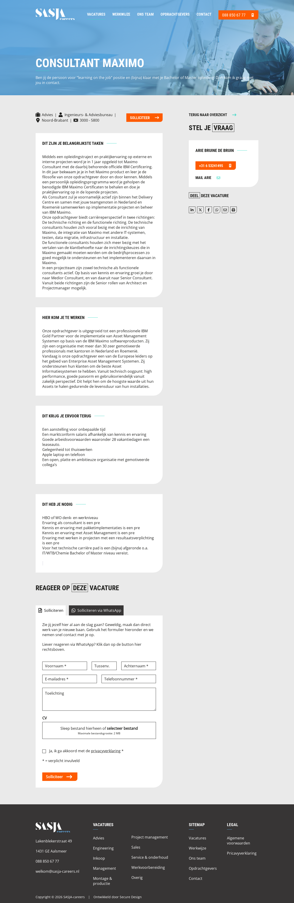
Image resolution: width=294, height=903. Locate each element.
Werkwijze (121, 14)
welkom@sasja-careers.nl (57, 871)
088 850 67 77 (47, 861)
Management (104, 868)
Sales (135, 847)
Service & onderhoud (149, 857)
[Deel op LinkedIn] (192, 210)
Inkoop (99, 858)
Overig (137, 877)
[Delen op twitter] (200, 210)
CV (44, 718)
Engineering (103, 848)
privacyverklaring (106, 750)
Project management (149, 837)
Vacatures (96, 14)
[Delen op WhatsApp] (217, 210)
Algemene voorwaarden (238, 840)
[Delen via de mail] (225, 210)
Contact (204, 14)
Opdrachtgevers (175, 14)
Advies (98, 838)
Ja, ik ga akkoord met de (86, 750)
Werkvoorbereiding (148, 867)
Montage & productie (102, 881)
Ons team (145, 14)
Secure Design (131, 897)
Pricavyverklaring (242, 853)
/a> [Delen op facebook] (208, 210)
